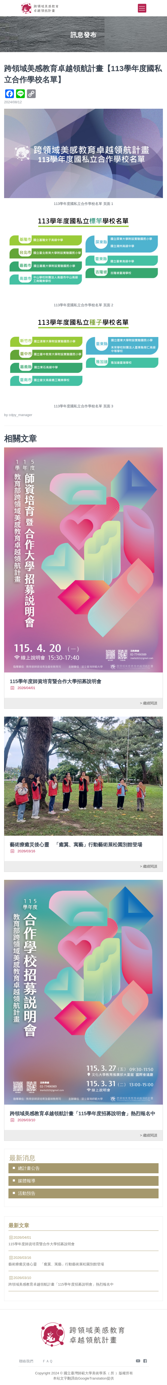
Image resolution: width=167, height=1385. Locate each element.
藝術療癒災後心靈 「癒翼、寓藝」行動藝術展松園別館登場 (76, 844)
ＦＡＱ (47, 1361)
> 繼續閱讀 (148, 703)
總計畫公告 (29, 1168)
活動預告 (26, 1193)
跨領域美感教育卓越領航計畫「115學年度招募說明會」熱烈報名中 (82, 1113)
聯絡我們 (26, 1361)
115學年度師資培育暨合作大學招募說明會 (55, 681)
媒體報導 (26, 1180)
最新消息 (22, 1158)
